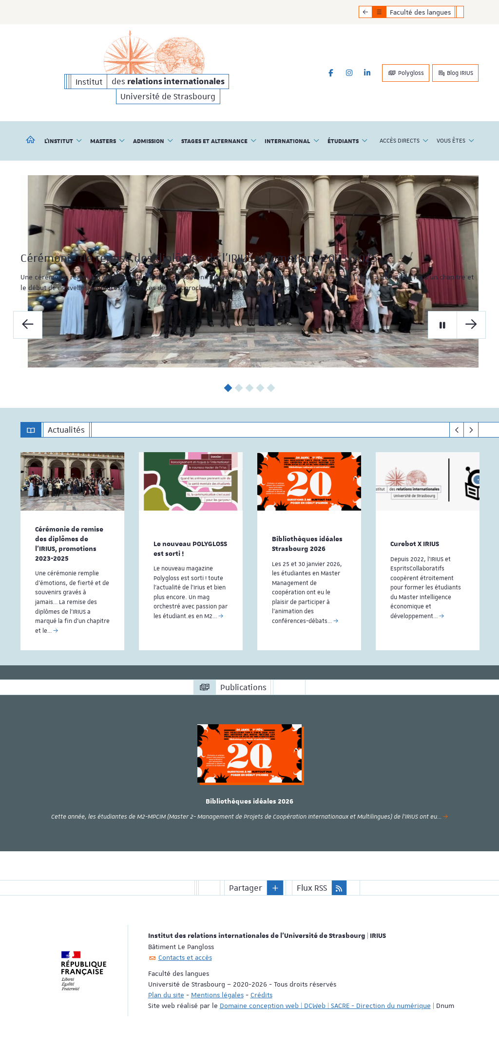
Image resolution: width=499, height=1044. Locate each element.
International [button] (292, 141)
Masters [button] (107, 141)
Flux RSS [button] (312, 886)
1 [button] (228, 388)
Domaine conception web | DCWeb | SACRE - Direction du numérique (325, 1004)
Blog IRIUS (455, 73)
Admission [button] (153, 141)
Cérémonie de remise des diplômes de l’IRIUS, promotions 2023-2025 (69, 543)
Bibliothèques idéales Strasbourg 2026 (307, 543)
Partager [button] (245, 886)
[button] (275, 886)
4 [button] (260, 388)
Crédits (261, 993)
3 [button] (250, 388)
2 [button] (239, 388)
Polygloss (405, 73)
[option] (249, 271)
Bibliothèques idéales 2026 (249, 800)
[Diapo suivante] (471, 324)
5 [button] (271, 388)
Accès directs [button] (404, 141)
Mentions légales (217, 993)
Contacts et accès (185, 956)
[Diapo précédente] (27, 324)
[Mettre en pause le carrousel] (442, 324)
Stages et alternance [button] (219, 141)
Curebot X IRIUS (414, 543)
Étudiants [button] (347, 141)
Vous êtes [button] (456, 141)
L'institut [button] (63, 141)
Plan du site (166, 993)
